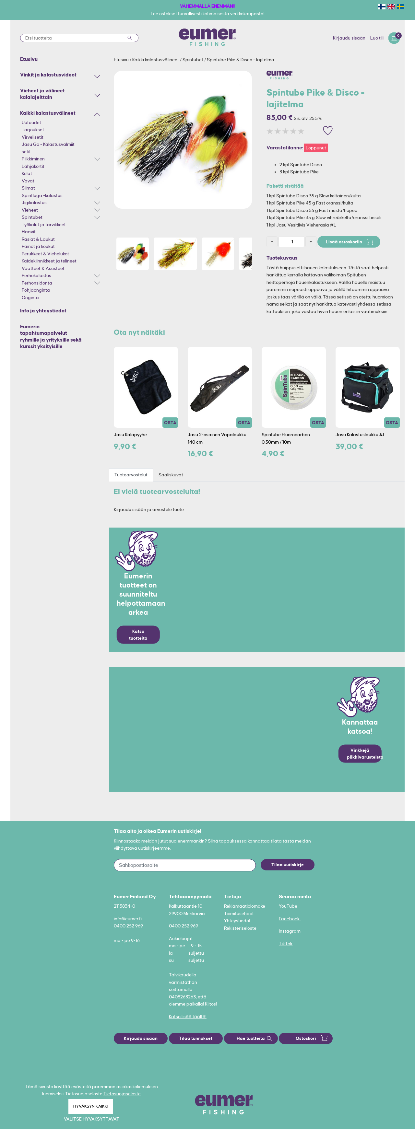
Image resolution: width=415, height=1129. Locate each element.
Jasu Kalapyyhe (130, 434)
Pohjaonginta (36, 290)
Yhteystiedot (237, 920)
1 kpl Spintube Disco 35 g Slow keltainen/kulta (314, 195)
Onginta (30, 297)
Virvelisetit (32, 137)
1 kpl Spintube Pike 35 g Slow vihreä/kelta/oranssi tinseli (324, 217)
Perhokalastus (36, 275)
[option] (183, 140)
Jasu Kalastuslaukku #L (360, 434)
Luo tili (377, 38)
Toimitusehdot (239, 913)
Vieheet (30, 210)
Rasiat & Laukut (38, 239)
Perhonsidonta (37, 282)
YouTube (288, 906)
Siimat (28, 188)
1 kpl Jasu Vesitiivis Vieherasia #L (301, 224)
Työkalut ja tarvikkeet (44, 224)
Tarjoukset (33, 129)
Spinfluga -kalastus (42, 195)
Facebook (290, 918)
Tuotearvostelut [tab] (131, 474)
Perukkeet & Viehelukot (45, 253)
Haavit (29, 231)
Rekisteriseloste (240, 928)
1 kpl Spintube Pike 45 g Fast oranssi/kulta (310, 202)
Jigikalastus (34, 202)
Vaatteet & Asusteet (43, 268)
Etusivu (122, 59)
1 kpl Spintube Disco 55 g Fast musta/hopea (312, 210)
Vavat (28, 180)
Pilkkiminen (33, 158)
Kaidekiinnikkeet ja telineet (49, 260)
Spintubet (32, 217)
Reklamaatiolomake (244, 906)
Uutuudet (31, 122)
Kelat (27, 173)
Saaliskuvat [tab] (171, 474)
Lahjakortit (33, 166)
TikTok (285, 943)
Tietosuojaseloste (122, 1093)
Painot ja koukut (38, 246)
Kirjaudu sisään (349, 38)
